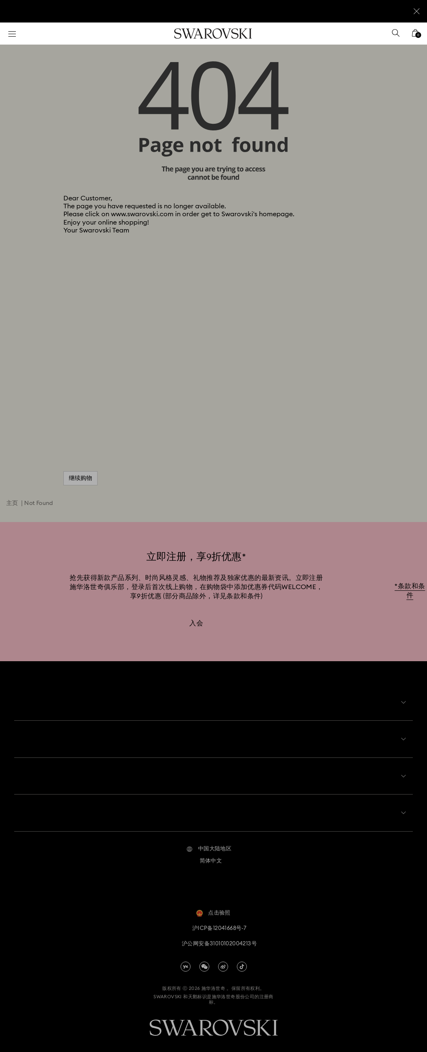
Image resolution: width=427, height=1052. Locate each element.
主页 (12, 503)
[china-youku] (186, 960)
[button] (209, 842)
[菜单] (12, 33)
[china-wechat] (204, 960)
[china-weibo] (223, 960)
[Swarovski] (213, 33)
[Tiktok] (242, 960)
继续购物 (80, 478)
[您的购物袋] (415, 35)
